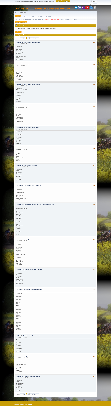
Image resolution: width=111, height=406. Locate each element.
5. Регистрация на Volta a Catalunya (31, 335)
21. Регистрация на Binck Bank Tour (31, 64)
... (32, 38)
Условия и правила (89, 402)
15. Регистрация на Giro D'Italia (29, 165)
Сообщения (18, 31)
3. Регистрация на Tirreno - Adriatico (31, 376)
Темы (24, 31)
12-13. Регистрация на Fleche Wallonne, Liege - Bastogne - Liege (38, 204)
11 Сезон (18, 42)
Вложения (29, 31)
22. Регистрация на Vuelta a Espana (31, 42)
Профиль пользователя (21, 22)
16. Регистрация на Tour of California (31, 147)
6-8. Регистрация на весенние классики (32, 289)
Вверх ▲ (95, 402)
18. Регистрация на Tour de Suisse (30, 127)
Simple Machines (24, 402)
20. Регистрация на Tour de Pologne (31, 84)
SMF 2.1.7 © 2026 (17, 402)
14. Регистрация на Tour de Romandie (31, 185)
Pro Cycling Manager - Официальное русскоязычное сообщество (42, 9)
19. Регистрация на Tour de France (30, 106)
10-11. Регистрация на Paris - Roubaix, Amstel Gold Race (36, 239)
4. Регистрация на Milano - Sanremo (31, 356)
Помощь (83, 402)
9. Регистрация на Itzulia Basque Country (32, 269)
